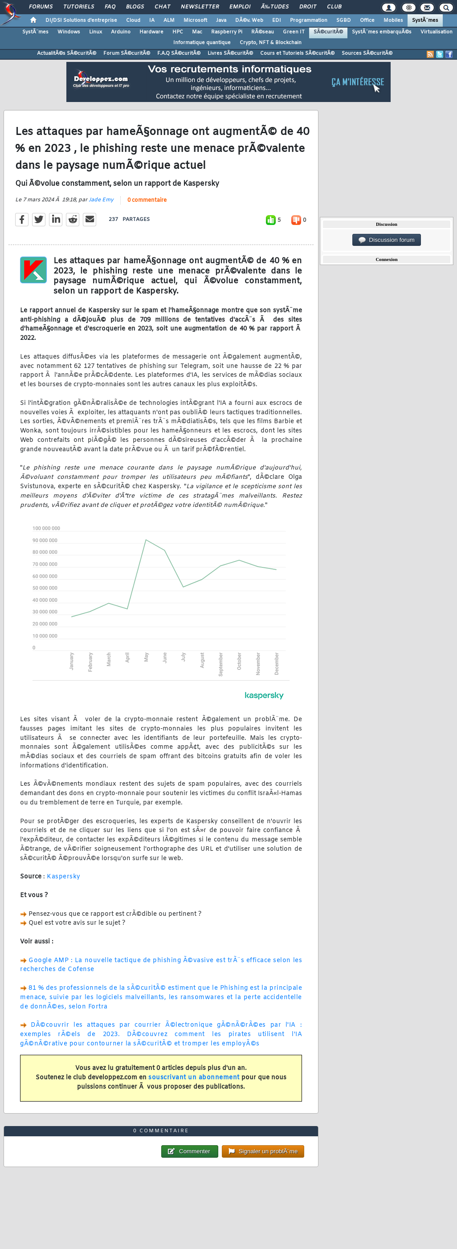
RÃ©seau (262, 32)
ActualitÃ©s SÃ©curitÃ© (66, 53)
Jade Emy (101, 200)
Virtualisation (436, 32)
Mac (197, 32)
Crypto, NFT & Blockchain (271, 43)
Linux (95, 32)
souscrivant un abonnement (194, 1077)
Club (334, 7)
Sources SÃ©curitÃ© (367, 53)
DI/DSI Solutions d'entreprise (81, 20)
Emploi (239, 7)
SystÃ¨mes (425, 20)
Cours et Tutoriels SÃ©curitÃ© (297, 53)
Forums (40, 7)
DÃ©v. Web (249, 20)
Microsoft (195, 20)
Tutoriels (78, 7)
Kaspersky (64, 877)
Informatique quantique (202, 43)
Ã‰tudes (275, 7)
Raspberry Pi (226, 32)
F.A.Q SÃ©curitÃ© (178, 53)
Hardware (151, 32)
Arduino (121, 32)
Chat (162, 7)
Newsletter (200, 7)
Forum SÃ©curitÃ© (126, 53)
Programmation (308, 20)
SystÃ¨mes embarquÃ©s (382, 32)
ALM (169, 20)
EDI (276, 20)
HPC (177, 32)
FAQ (110, 7)
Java (221, 20)
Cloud (133, 20)
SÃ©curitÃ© (328, 32)
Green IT (294, 32)
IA (152, 20)
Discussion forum (387, 240)
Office (367, 20)
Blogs (135, 7)
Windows (68, 32)
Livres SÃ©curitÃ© (230, 53)
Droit (307, 7)
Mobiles (393, 20)
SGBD (343, 20)
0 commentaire (147, 200)
